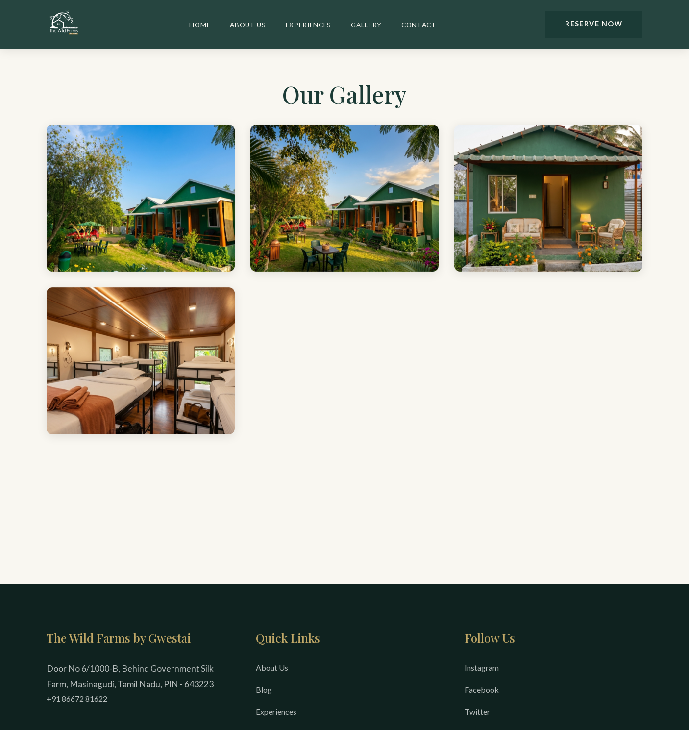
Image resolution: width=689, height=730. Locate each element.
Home (199, 25)
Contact (419, 25)
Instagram (482, 667)
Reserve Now (593, 24)
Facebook (482, 689)
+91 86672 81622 (77, 698)
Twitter (477, 711)
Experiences (308, 25)
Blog (264, 689)
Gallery (366, 25)
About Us (248, 25)
